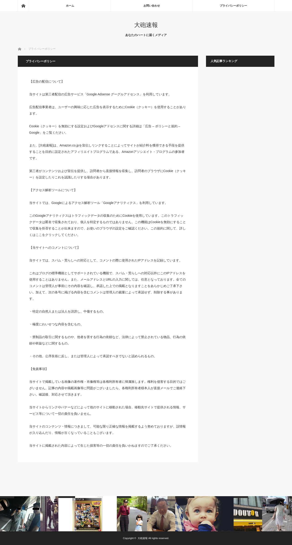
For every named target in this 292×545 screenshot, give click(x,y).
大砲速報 (146, 25)
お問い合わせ (151, 5)
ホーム (70, 5)
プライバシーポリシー (233, 5)
